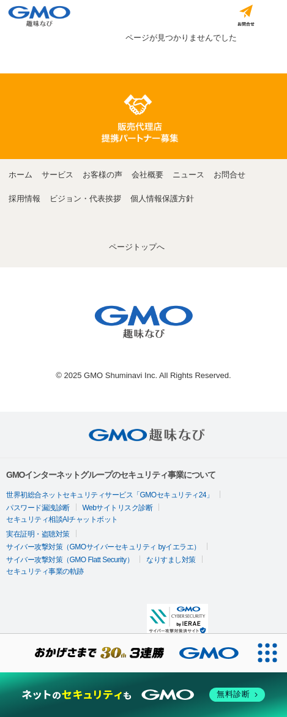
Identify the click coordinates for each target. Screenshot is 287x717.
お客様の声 (102, 174)
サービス (57, 174)
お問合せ (229, 174)
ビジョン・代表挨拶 (85, 198)
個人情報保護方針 (162, 198)
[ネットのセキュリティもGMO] (144, 695)
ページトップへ (137, 246)
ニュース (188, 174)
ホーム (20, 174)
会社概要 (147, 174)
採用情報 (24, 198)
